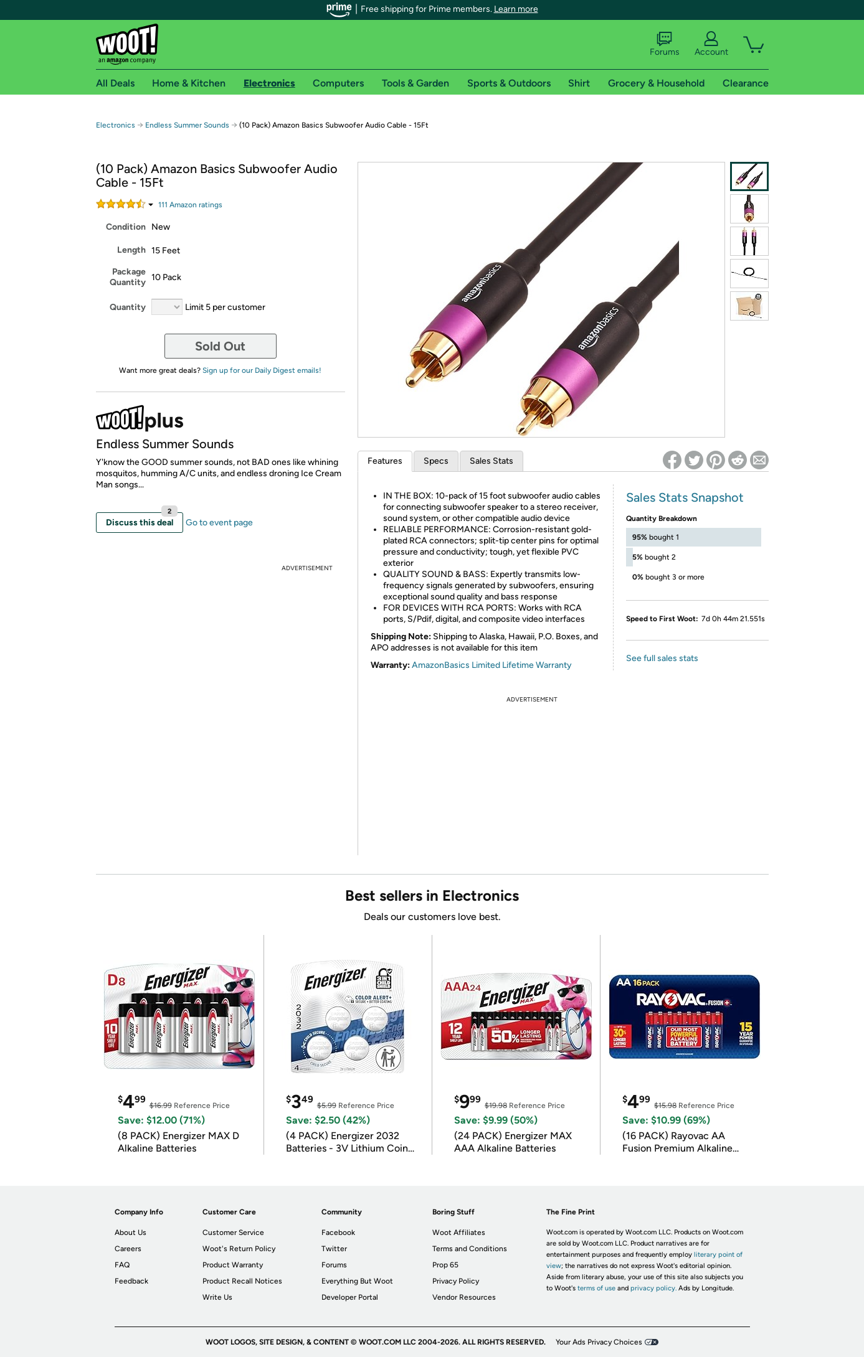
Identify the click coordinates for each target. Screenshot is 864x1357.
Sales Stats (491, 461)
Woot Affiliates (458, 1232)
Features (385, 461)
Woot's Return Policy (238, 1248)
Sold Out (220, 346)
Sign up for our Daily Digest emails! (261, 370)
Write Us (217, 1297)
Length (131, 250)
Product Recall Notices (242, 1281)
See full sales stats (662, 658)
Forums (665, 44)
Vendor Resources (464, 1297)
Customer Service (233, 1232)
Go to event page (219, 522)
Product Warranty (232, 1265)
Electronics (115, 125)
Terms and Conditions (469, 1248)
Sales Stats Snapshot (685, 497)
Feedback (131, 1281)
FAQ (122, 1265)
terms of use (596, 1288)
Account (711, 44)
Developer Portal (349, 1297)
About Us (130, 1232)
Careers (128, 1248)
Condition (126, 227)
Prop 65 (445, 1265)
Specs (436, 461)
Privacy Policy (455, 1281)
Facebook (338, 1232)
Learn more (516, 9)
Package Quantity (128, 277)
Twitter (334, 1248)
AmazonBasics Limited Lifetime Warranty (492, 665)
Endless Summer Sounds (187, 125)
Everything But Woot (357, 1281)
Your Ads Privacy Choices (599, 1342)
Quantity (128, 307)
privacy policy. (653, 1288)
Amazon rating (190, 204)
